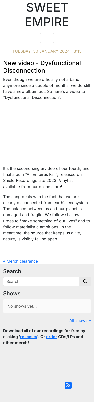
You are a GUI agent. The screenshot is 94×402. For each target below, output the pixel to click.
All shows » (80, 320)
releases (28, 336)
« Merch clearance (20, 261)
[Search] (41, 281)
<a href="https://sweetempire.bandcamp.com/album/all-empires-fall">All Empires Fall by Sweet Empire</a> (47, 365)
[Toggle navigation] (47, 38)
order (51, 336)
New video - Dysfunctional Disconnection (42, 66)
